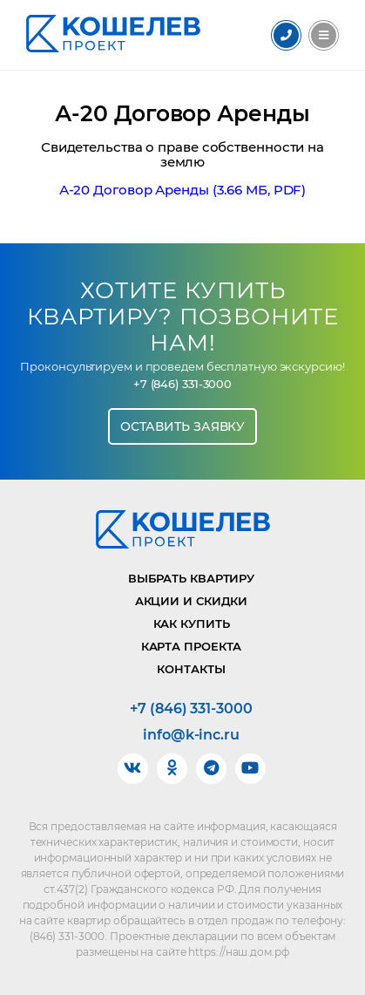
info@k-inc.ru (191, 735)
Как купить (191, 623)
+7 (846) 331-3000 (182, 384)
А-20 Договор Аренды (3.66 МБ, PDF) (183, 189)
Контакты (191, 669)
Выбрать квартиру (191, 578)
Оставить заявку (183, 426)
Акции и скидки (191, 601)
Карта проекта (191, 646)
